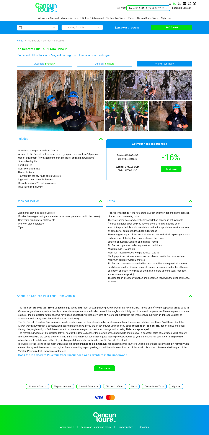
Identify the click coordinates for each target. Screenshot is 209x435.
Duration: (104, 63)
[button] (148, 8)
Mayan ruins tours (69, 18)
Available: (44, 63)
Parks (131, 18)
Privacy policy (125, 427)
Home (20, 40)
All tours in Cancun (48, 18)
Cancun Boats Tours (147, 18)
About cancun (67, 427)
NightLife (166, 18)
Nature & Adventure (92, 18)
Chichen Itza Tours (115, 18)
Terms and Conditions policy (96, 427)
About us (144, 427)
